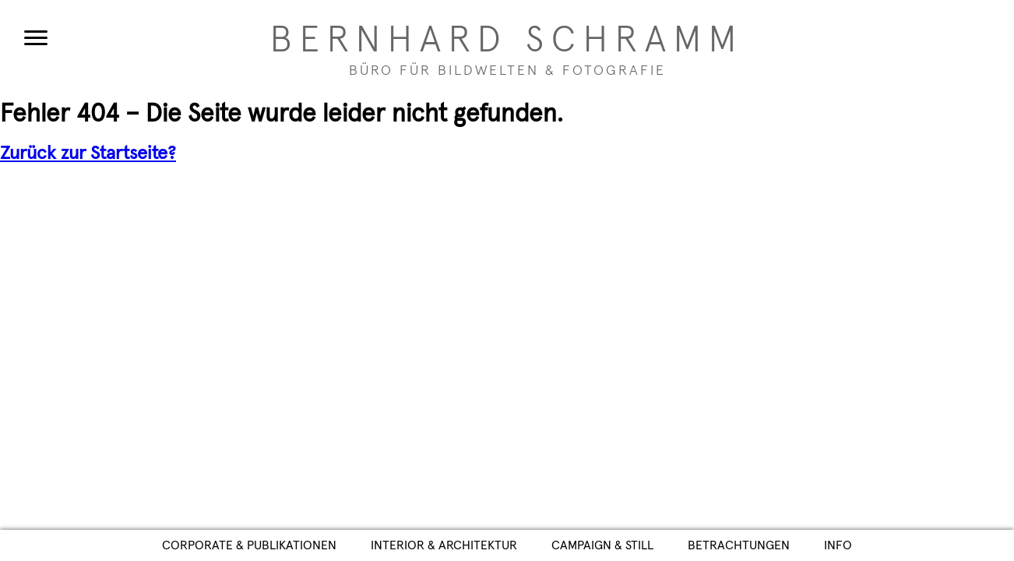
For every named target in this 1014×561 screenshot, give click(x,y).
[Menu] (35, 37)
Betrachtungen (739, 545)
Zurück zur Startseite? (88, 153)
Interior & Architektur (444, 545)
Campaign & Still (602, 545)
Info (838, 545)
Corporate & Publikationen (249, 545)
